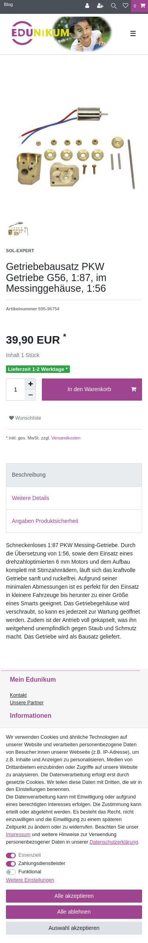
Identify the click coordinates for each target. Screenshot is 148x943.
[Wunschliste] (125, 6)
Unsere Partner (26, 702)
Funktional (30, 872)
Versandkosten (65, 437)
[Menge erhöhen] (30, 384)
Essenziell (30, 855)
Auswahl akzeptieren (74, 928)
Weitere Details (30, 498)
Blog (8, 4)
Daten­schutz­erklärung (114, 842)
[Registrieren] (101, 6)
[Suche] (114, 6)
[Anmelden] (88, 6)
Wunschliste (25, 418)
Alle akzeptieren (74, 896)
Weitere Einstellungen (30, 880)
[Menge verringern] (30, 395)
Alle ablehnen (74, 912)
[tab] (74, 475)
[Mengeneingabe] (15, 389)
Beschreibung (29, 475)
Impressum (18, 834)
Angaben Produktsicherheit (45, 521)
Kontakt (18, 695)
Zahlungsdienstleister (42, 863)
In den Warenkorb (101, 389)
